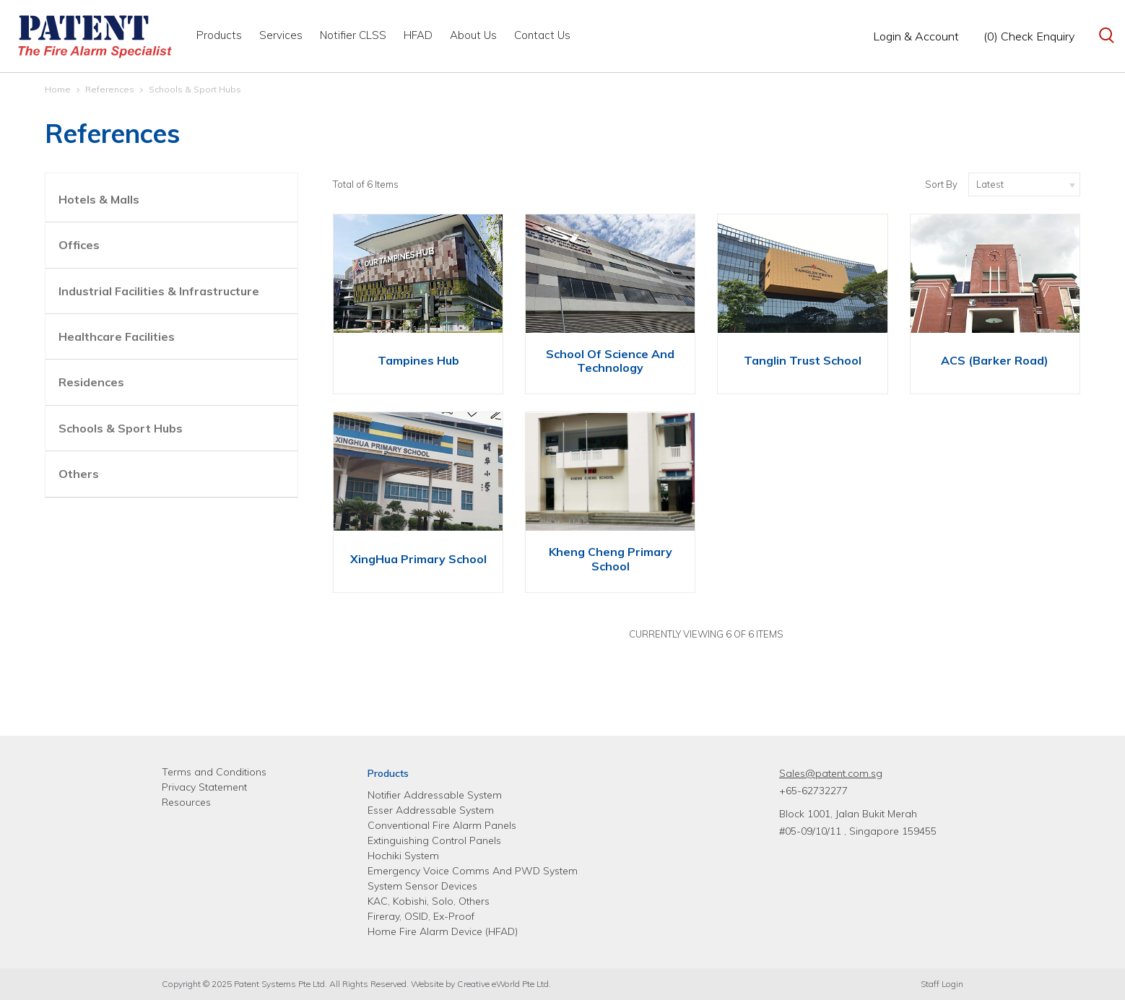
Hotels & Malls (98, 199)
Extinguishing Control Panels (434, 840)
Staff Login (942, 983)
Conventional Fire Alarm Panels (442, 825)
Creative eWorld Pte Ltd (503, 983)
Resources (186, 802)
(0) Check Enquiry (1028, 36)
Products (219, 35)
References (109, 89)
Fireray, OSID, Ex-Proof (421, 916)
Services (281, 35)
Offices (79, 245)
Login (916, 36)
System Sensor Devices (422, 885)
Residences (91, 382)
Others (78, 473)
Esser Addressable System (431, 810)
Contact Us (542, 35)
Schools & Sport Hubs (195, 89)
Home (58, 89)
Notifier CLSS (353, 35)
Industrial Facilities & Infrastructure (158, 291)
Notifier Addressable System (435, 794)
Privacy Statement (204, 787)
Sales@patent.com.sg (830, 773)
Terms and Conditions (214, 771)
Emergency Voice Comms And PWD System (473, 870)
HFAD (418, 35)
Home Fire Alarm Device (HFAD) (443, 931)
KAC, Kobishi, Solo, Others (429, 901)
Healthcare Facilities (116, 336)
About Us (473, 35)
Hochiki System (403, 855)
